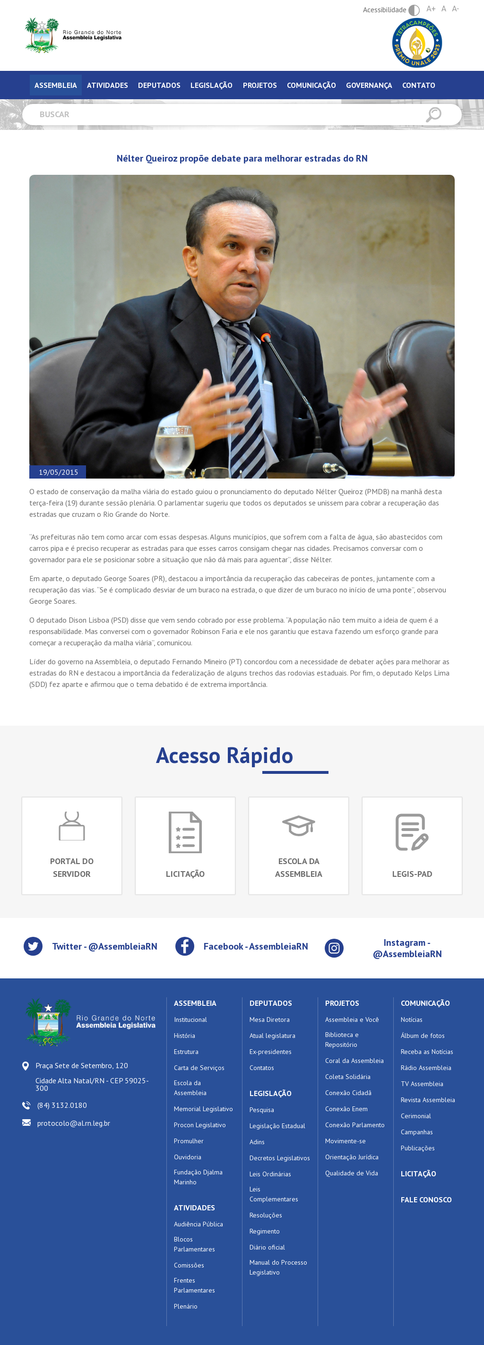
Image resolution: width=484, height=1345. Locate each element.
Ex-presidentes (271, 1051)
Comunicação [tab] (311, 85)
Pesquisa (262, 1109)
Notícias (412, 1019)
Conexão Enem (346, 1109)
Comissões (189, 1265)
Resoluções (266, 1215)
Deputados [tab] (159, 85)
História (184, 1035)
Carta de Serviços (199, 1067)
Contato (418, 85)
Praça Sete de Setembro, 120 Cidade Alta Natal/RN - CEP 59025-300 (92, 1077)
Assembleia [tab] (56, 85)
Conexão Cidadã (348, 1092)
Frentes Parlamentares (194, 1285)
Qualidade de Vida (351, 1173)
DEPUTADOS (271, 1003)
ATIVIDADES (194, 1207)
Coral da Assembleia (354, 1060)
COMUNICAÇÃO (425, 1003)
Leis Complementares (274, 1194)
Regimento (265, 1231)
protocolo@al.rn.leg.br (73, 1123)
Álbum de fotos (423, 1035)
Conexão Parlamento (355, 1125)
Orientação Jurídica (352, 1157)
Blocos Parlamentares (194, 1244)
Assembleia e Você (352, 1019)
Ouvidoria (187, 1157)
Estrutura (186, 1051)
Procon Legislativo (200, 1125)
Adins (257, 1142)
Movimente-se (345, 1141)
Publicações (418, 1148)
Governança (369, 85)
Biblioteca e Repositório (342, 1039)
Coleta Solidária (348, 1076)
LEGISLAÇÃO (271, 1093)
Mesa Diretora (270, 1019)
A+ (431, 8)
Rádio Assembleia (426, 1067)
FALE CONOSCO (426, 1199)
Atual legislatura (272, 1035)
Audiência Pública (198, 1224)
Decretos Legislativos (280, 1158)
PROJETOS (342, 1003)
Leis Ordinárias (270, 1174)
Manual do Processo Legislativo (278, 1267)
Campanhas (417, 1132)
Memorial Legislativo (203, 1109)
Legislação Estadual (277, 1126)
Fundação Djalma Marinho (198, 1177)
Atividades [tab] (107, 85)
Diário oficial (267, 1247)
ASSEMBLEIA (195, 1003)
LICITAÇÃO (418, 1173)
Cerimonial (416, 1116)
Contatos (262, 1067)
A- (455, 8)
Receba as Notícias (427, 1051)
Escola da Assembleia (190, 1088)
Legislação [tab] (211, 85)
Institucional (190, 1019)
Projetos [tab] (260, 85)
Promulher (189, 1141)
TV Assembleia (422, 1083)
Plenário (186, 1306)
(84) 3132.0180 (62, 1105)
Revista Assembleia (428, 1100)
